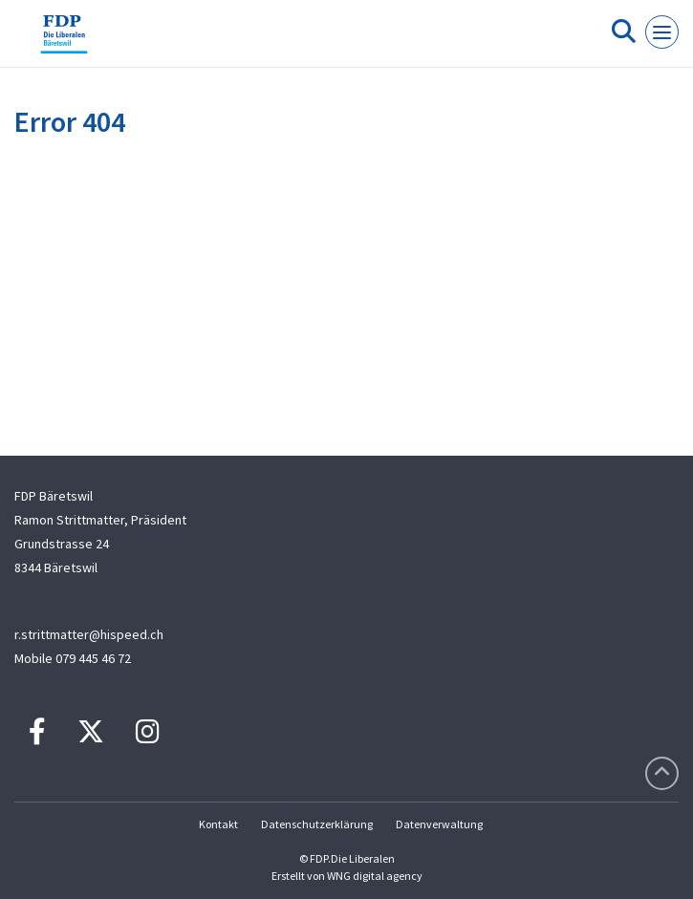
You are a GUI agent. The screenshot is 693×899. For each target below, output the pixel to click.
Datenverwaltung (439, 824)
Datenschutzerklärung (317, 824)
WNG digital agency (374, 875)
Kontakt (218, 824)
